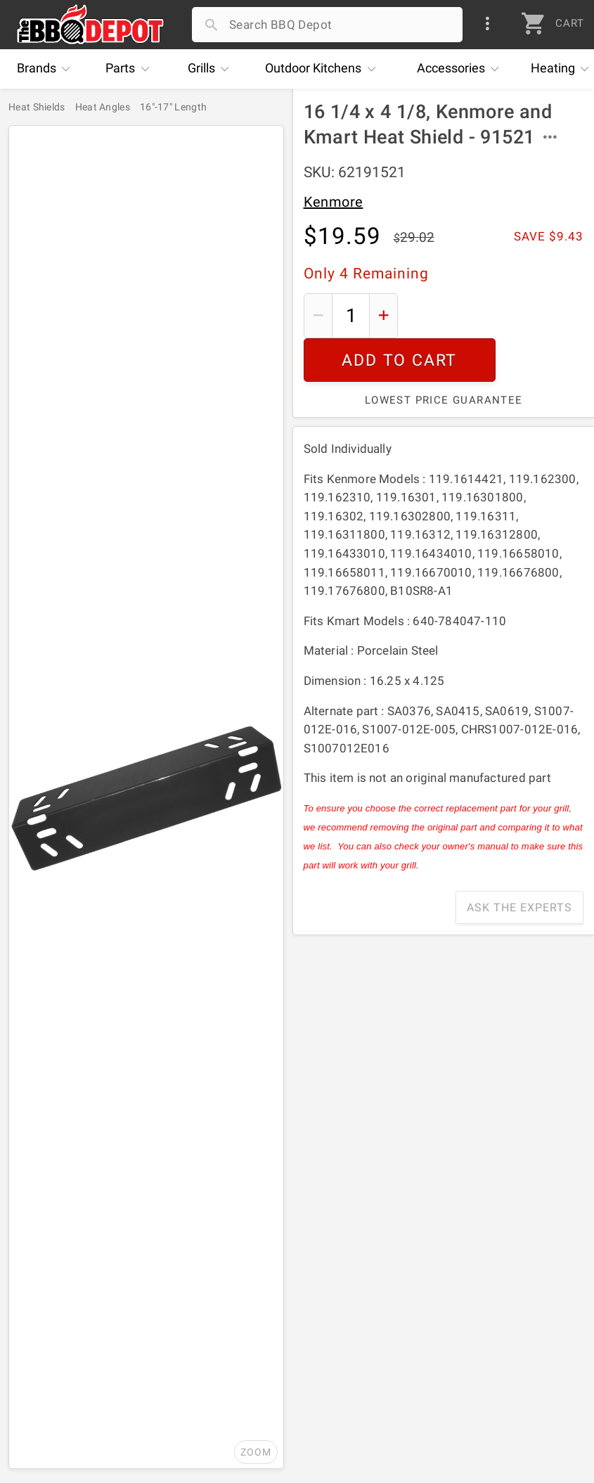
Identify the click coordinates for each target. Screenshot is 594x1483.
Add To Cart (495, 315)
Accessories (461, 69)
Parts (130, 69)
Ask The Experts (519, 864)
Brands (47, 69)
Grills (212, 69)
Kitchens (323, 69)
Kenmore (333, 201)
